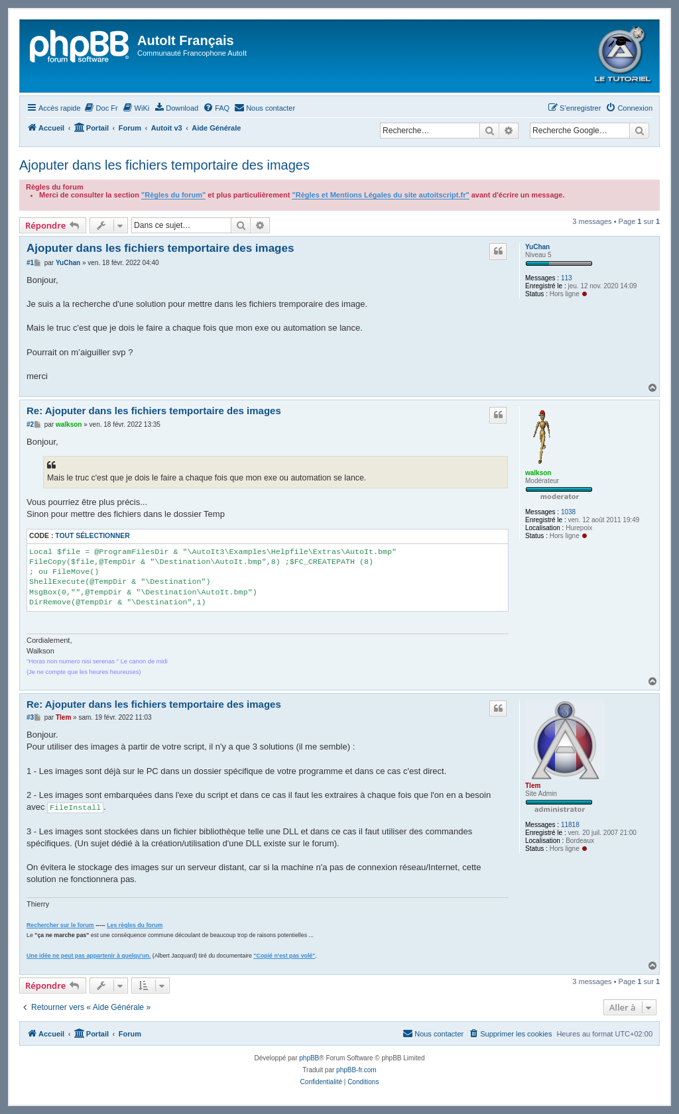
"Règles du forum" (173, 195)
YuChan (537, 247)
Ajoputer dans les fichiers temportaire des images (164, 165)
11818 (570, 824)
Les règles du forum (134, 925)
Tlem (532, 785)
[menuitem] (101, 108)
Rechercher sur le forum (60, 925)
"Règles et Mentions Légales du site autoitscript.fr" (380, 195)
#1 (30, 262)
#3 (30, 717)
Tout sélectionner (92, 535)
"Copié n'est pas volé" (284, 955)
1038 (568, 512)
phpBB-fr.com (356, 1070)
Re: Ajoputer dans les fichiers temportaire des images (154, 410)
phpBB (309, 1058)
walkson (538, 472)
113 (566, 278)
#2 (30, 424)
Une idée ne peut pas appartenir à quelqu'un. (89, 955)
